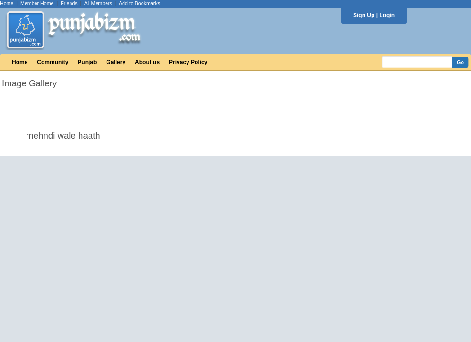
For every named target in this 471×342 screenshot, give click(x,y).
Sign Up (363, 15)
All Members (98, 3)
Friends (69, 3)
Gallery (115, 62)
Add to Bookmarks (139, 3)
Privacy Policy (188, 62)
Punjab (87, 62)
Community (52, 62)
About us (147, 62)
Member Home (36, 3)
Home (6, 3)
